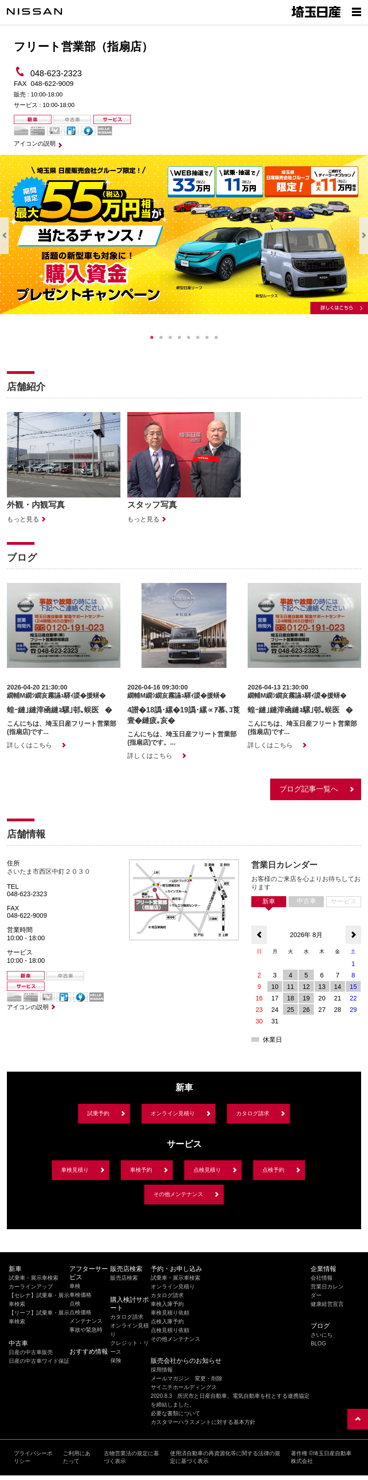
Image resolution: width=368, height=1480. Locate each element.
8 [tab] (216, 337)
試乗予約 (98, 1113)
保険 (115, 1360)
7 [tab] (207, 337)
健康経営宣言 (327, 1304)
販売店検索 (124, 1278)
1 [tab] (152, 337)
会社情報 (322, 1278)
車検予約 (141, 1170)
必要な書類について (175, 1413)
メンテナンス (85, 1321)
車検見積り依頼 (170, 1313)
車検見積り (75, 1170)
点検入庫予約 (167, 1321)
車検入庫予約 (167, 1304)
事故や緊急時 (85, 1330)
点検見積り (207, 1170)
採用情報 (162, 1370)
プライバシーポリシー (33, 1457)
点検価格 (80, 1312)
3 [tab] (170, 337)
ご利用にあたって (77, 1457)
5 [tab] (188, 337)
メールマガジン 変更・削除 (186, 1378)
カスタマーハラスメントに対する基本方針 (203, 1422)
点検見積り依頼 (170, 1330)
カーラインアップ (31, 1286)
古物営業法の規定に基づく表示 (131, 1457)
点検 (74, 1303)
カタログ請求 (252, 1113)
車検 (74, 1286)
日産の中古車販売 (31, 1352)
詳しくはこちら (29, 745)
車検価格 (80, 1295)
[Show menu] (356, 11)
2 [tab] (161, 337)
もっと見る (23, 519)
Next (363, 235)
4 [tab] (179, 337)
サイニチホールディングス (184, 1387)
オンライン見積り (173, 1113)
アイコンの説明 (35, 143)
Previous (4, 235)
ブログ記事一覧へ (308, 789)
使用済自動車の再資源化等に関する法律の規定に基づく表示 (225, 1457)
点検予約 (273, 1170)
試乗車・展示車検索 (33, 1278)
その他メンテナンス (178, 1194)
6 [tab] (198, 337)
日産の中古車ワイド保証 (39, 1361)
